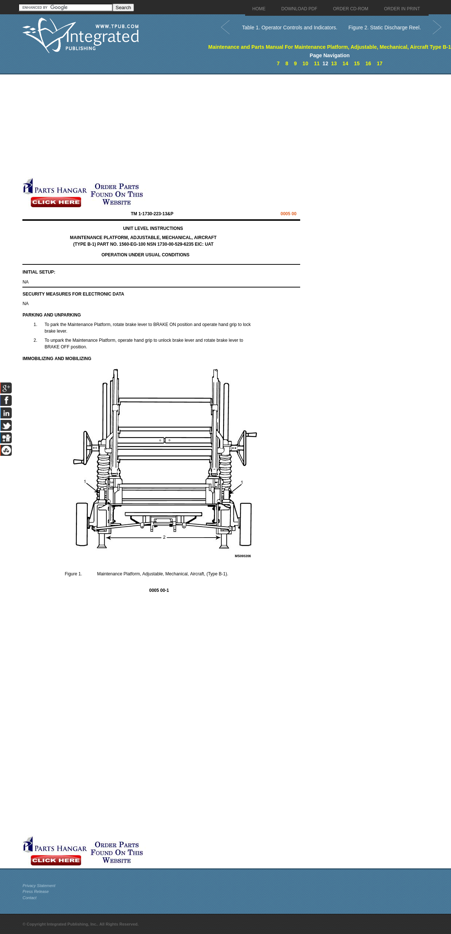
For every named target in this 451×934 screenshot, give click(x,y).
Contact (29, 897)
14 (345, 63)
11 (317, 63)
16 (368, 63)
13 (334, 63)
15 (357, 63)
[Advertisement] (178, 125)
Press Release (35, 891)
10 (305, 63)
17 (380, 63)
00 (288, 213)
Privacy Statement (38, 885)
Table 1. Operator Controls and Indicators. (290, 27)
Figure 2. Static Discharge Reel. (384, 27)
